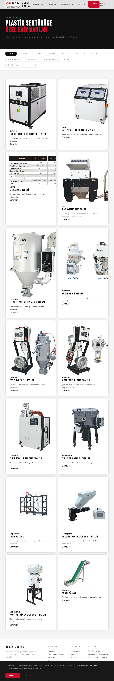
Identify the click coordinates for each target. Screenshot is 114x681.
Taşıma (65, 59)
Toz (64, 54)
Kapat (26, 676)
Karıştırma (14, 59)
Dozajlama (50, 59)
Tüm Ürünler (53, 651)
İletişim (81, 4)
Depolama (32, 59)
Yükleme (93, 54)
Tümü (11, 54)
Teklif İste (74, 658)
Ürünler (52, 4)
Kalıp (39, 54)
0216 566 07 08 (103, 4)
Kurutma (77, 54)
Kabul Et (13, 676)
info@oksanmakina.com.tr (98, 654)
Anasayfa (38, 4)
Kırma (52, 54)
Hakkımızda (67, 4)
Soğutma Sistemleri (56, 654)
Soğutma (25, 54)
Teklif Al (93, 4)
